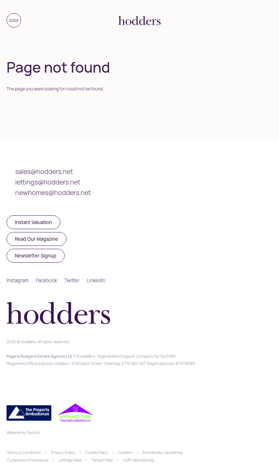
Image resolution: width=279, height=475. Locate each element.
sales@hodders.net (44, 171)
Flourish (33, 432)
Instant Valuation (33, 222)
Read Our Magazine (36, 239)
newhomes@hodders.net (53, 192)
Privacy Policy (63, 452)
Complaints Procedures (27, 460)
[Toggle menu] (14, 20)
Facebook (46, 280)
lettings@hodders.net (47, 182)
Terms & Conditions (24, 452)
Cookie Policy (96, 452)
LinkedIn (96, 280)
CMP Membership (138, 460)
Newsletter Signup (35, 255)
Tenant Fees (102, 460)
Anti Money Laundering (162, 452)
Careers (125, 452)
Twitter (72, 280)
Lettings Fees (70, 460)
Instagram (18, 280)
